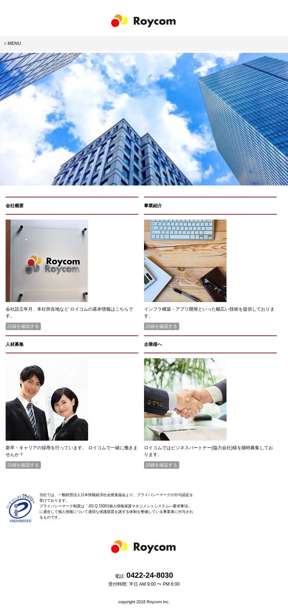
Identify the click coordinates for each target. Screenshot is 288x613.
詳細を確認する (23, 326)
